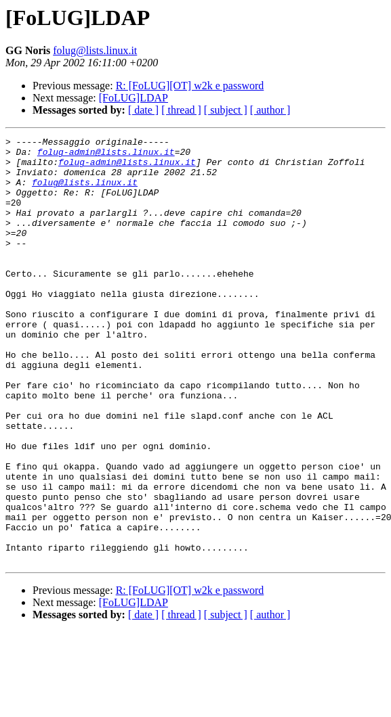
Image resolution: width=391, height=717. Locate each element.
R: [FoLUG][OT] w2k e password (190, 85)
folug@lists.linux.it (95, 50)
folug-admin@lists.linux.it (106, 155)
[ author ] (270, 110)
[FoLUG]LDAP (133, 97)
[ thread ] (181, 110)
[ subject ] (225, 110)
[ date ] (143, 110)
